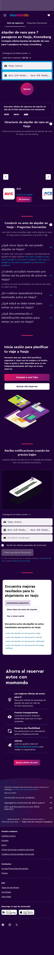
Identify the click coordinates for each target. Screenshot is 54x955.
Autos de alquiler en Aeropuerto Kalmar (23, 637)
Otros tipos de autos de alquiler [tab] (22, 610)
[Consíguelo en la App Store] (26, 912)
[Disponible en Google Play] (9, 912)
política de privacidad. (21, 561)
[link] (24, 199)
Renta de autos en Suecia (33, 819)
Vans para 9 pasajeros (27, 260)
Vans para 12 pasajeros (21, 262)
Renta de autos (13, 819)
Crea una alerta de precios (26, 747)
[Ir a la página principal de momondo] (19, 15)
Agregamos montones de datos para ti (28, 803)
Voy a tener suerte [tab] (15, 616)
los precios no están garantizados (25, 789)
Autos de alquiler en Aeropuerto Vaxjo (22, 633)
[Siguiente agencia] (48, 177)
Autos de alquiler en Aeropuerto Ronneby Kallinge (24, 646)
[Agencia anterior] (5, 177)
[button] (5, 15)
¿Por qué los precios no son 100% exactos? (28, 808)
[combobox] (16, 53)
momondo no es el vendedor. (28, 797)
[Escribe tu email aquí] (29, 538)
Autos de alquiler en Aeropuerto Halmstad (24, 641)
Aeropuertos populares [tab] (18, 603)
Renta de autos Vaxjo (10, 822)
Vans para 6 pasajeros (34, 257)
